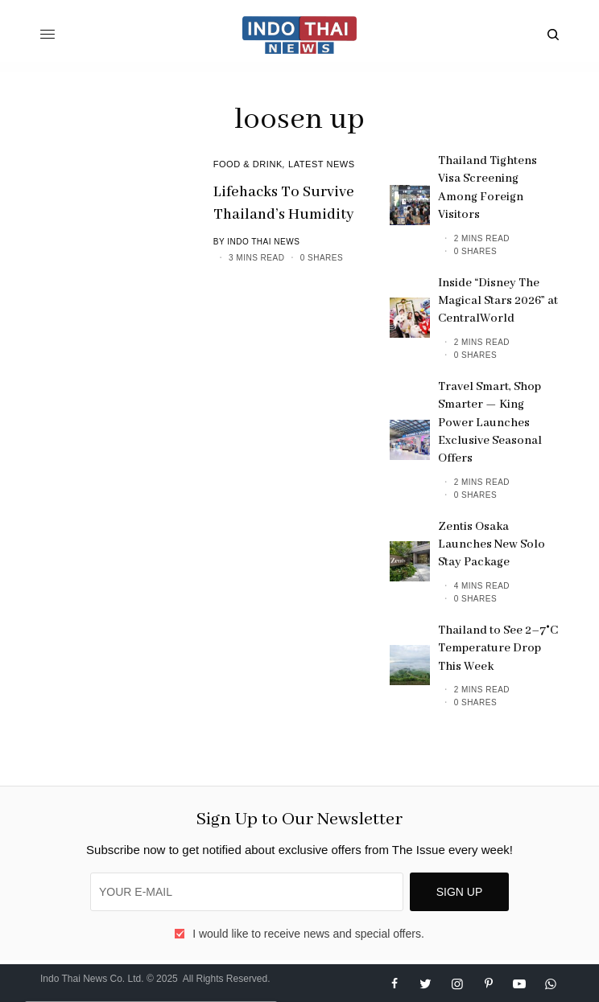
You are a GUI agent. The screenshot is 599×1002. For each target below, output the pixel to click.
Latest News (321, 164)
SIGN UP (459, 891)
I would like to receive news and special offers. (308, 933)
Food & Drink (248, 164)
